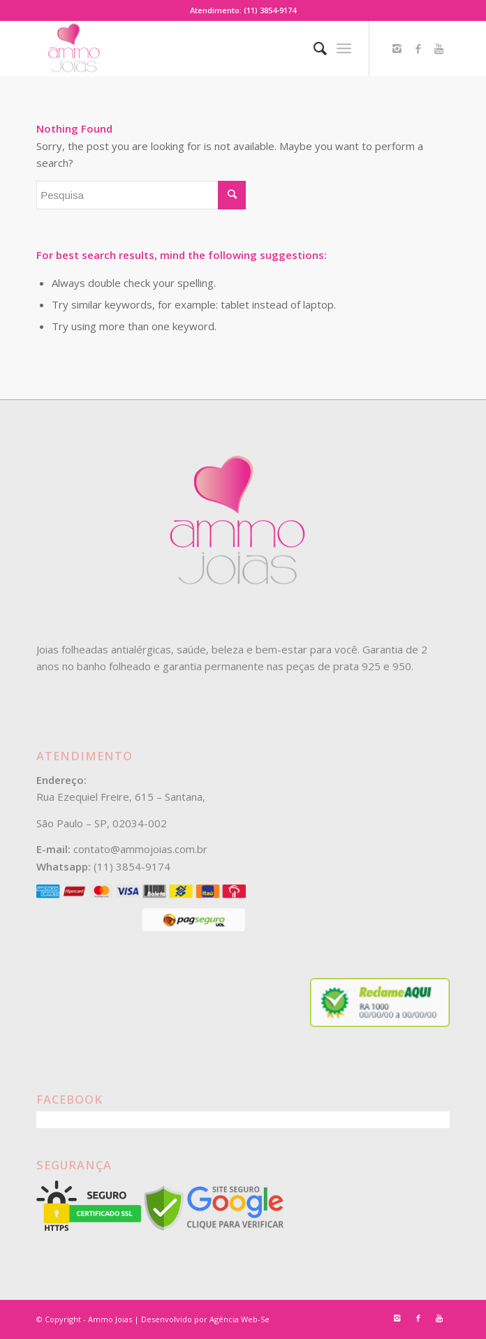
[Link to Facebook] (418, 48)
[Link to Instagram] (397, 48)
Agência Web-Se (239, 1319)
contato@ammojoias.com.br (140, 849)
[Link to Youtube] (439, 48)
